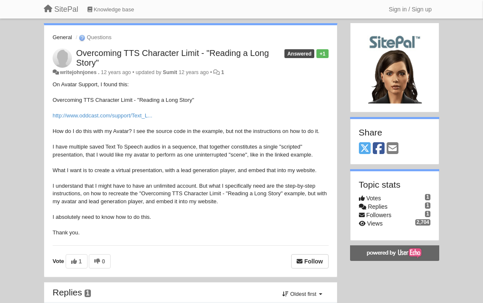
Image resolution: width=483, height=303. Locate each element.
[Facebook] (379, 148)
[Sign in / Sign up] (410, 9)
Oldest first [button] (302, 294)
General (62, 37)
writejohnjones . (79, 72)
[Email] (392, 148)
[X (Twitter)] (365, 148)
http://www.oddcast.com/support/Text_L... (102, 115)
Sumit (170, 72)
